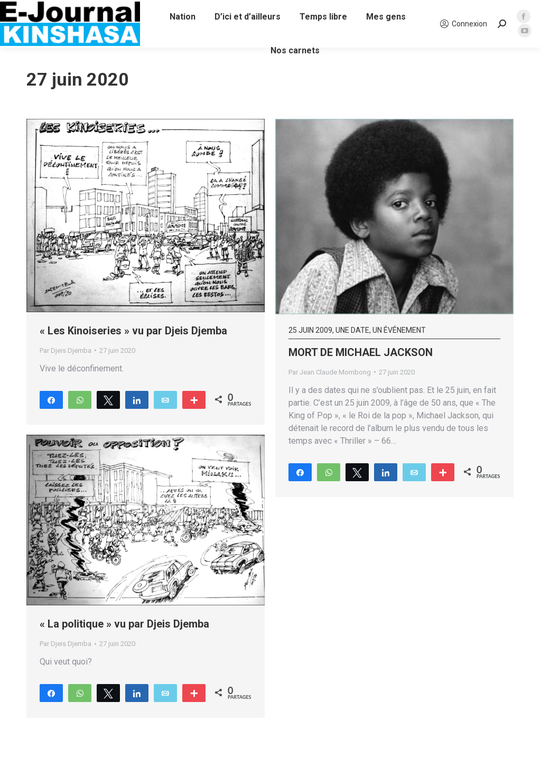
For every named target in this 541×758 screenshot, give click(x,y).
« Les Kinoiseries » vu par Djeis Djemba (133, 330)
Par (65, 350)
